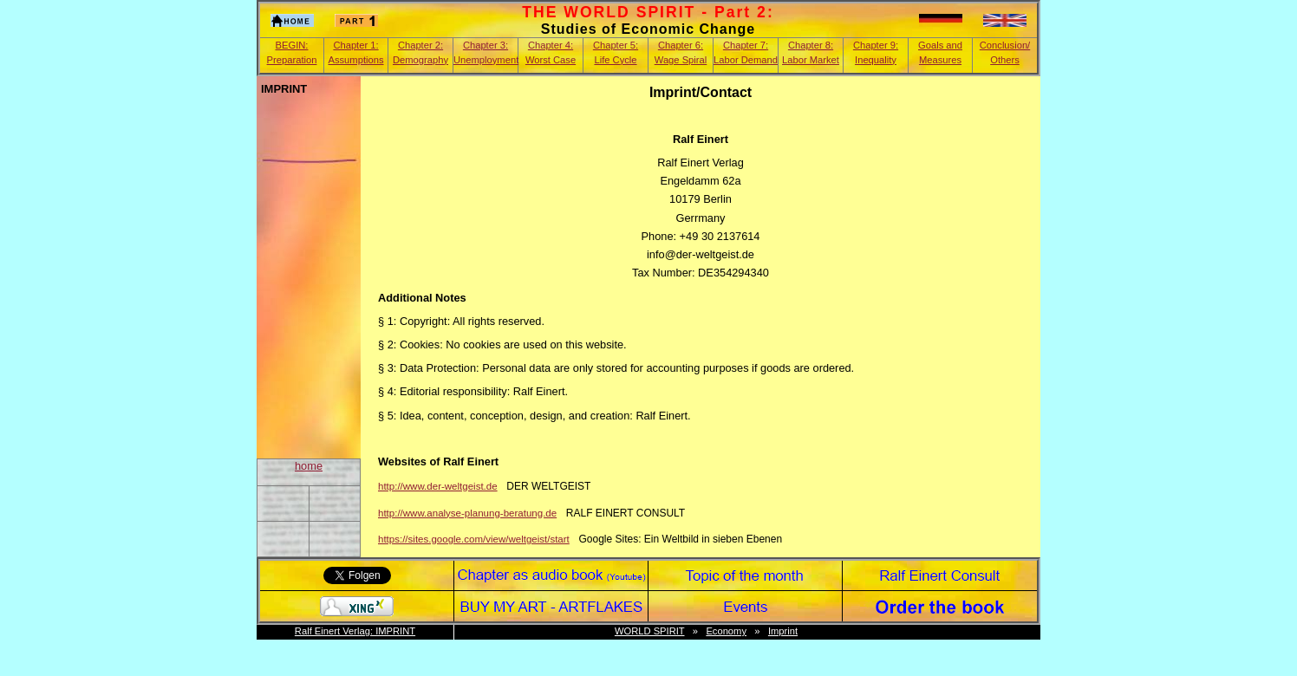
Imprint (783, 631)
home (309, 465)
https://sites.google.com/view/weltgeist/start (474, 539)
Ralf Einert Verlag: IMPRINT (355, 631)
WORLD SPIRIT (650, 631)
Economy (726, 631)
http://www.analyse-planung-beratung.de (467, 513)
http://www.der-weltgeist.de (438, 486)
